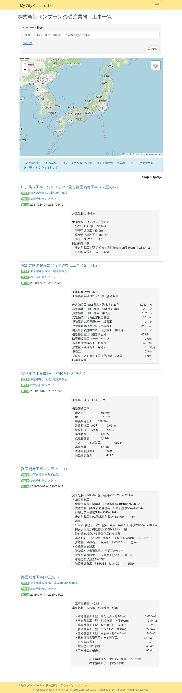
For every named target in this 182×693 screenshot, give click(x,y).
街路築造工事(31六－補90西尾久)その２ (53, 373)
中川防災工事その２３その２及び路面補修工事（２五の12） (70, 186)
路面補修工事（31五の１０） (45, 468)
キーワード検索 (33, 28)
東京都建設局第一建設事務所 (48, 271)
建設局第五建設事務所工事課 (48, 193)
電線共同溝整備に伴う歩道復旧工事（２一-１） (60, 265)
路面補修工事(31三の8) (40, 576)
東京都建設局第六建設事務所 (48, 379)
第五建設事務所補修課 (44, 474)
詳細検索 (28, 43)
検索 (152, 49)
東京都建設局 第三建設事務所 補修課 (53, 583)
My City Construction (37, 5)
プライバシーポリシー (74, 685)
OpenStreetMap (142, 154)
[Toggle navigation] (157, 4)
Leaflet (126, 154)
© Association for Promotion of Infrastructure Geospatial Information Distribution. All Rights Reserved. (91, 689)
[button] (25, 64)
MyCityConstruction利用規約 (38, 685)
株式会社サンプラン (43, 198)
